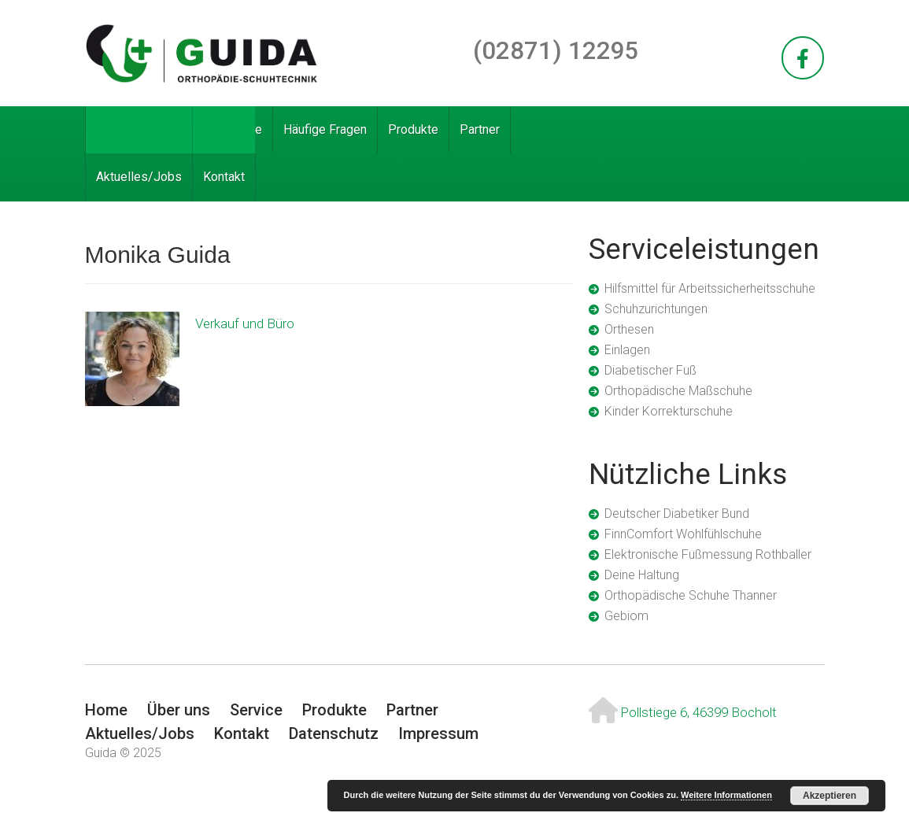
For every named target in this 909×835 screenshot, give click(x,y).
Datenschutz (334, 733)
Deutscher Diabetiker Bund (676, 513)
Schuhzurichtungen (656, 308)
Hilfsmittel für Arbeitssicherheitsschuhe (709, 288)
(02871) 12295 (556, 50)
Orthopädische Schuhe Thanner (690, 595)
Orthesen (629, 329)
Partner (480, 129)
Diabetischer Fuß (650, 370)
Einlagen (627, 349)
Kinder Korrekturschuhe (668, 411)
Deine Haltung (641, 574)
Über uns (174, 129)
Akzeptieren (829, 795)
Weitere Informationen (726, 795)
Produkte (413, 129)
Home (112, 129)
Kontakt (224, 176)
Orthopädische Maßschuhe (678, 390)
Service (241, 129)
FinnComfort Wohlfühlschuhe (683, 533)
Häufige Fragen (325, 129)
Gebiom (626, 615)
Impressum (438, 733)
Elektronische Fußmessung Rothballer (707, 554)
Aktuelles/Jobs (139, 176)
